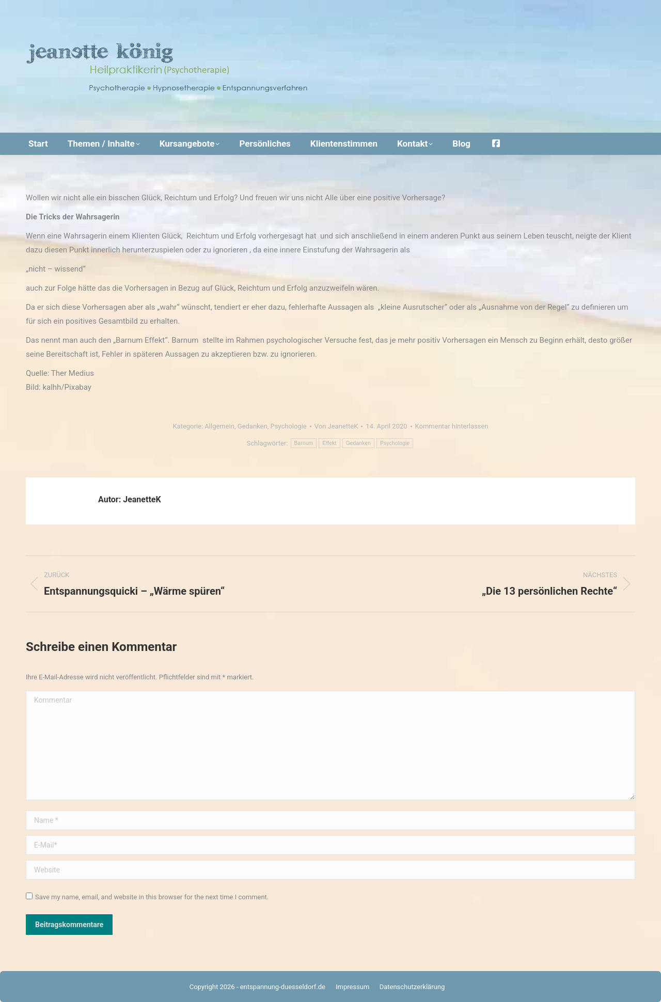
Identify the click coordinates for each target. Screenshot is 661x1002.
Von (336, 426)
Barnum (303, 443)
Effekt (329, 443)
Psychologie (288, 426)
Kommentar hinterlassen (452, 426)
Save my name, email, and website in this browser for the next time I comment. (152, 897)
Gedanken (252, 426)
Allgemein (219, 426)
